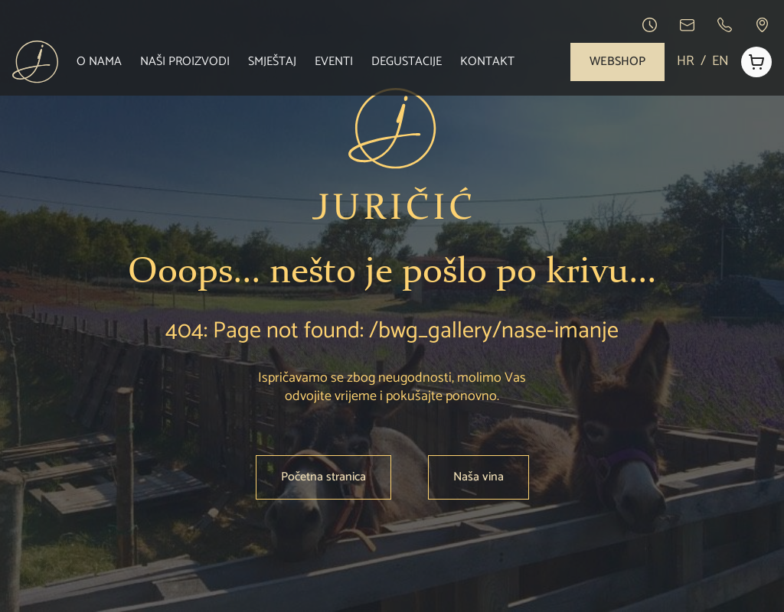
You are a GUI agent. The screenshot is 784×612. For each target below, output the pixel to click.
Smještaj (272, 62)
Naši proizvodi (185, 62)
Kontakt (487, 62)
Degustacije (406, 62)
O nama (99, 62)
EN (720, 62)
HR (685, 62)
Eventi (334, 62)
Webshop (617, 61)
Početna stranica (323, 477)
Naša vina (478, 477)
